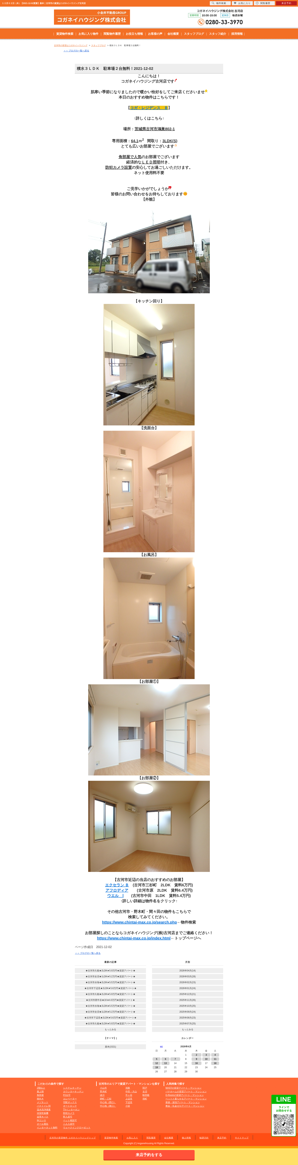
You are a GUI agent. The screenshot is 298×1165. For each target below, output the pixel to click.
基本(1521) (110, 1046)
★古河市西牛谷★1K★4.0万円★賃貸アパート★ (110, 1000)
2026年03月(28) (187, 976)
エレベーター (70, 1098)
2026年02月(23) (187, 982)
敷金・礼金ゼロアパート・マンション (185, 1106)
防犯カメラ (68, 1113)
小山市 (103, 1088)
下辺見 (128, 1102)
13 (165, 1063)
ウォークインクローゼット (76, 1127)
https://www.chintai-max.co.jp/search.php (139, 922)
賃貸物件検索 (64, 33)
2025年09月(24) (187, 1011)
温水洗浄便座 (44, 1109)
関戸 (145, 1088)
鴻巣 (127, 1088)
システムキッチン (72, 1088)
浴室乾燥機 (42, 1113)
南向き (40, 1098)
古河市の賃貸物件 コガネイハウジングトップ (72, 1138)
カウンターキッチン (73, 1091)
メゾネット (42, 1102)
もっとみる (110, 1029)
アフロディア (116, 890)
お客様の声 (155, 33)
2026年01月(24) (187, 988)
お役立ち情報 (134, 33)
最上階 (40, 1091)
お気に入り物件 (88, 33)
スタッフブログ (194, 33)
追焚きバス (42, 1116)
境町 (145, 1098)
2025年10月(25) (187, 1006)
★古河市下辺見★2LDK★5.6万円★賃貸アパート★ (110, 988)
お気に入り (132, 1138)
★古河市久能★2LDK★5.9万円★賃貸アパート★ (110, 970)
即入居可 (67, 1116)
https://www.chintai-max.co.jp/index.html (133, 938)
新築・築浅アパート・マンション (183, 1102)
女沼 (145, 1091)
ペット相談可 (70, 1120)
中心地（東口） (108, 1106)
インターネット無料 (47, 1127)
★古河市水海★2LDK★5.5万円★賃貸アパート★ (110, 982)
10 (206, 1059)
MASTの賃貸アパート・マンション (183, 1088)
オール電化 (42, 1124)
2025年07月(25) (187, 1023)
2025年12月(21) (187, 994)
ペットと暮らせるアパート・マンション (186, 1098)
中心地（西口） (108, 1102)
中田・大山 (131, 1091)
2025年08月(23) (187, 1017)
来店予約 (221, 1138)
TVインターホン (71, 1109)
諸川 (102, 1095)
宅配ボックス (70, 1102)
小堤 (127, 1106)
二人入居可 (68, 1124)
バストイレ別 (44, 1106)
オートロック (70, 1106)
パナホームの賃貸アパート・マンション (186, 1091)
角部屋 (40, 1095)
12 (156, 1063)
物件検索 (219, 3)
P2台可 (67, 1095)
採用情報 (237, 33)
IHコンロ (41, 1120)
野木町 (103, 1091)
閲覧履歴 (151, 1138)
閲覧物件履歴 (112, 33)
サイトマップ (242, 1138)
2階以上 (41, 1088)
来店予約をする (149, 1155)
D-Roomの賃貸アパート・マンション (185, 1095)
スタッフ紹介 (217, 33)
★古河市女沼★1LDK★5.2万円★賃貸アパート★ (110, 976)
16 (196, 1063)
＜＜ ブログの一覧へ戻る (76, 50)
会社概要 (173, 33)
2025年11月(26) (187, 1000)
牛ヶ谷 (128, 1095)
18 (215, 1063)
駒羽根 (146, 1095)
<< (161, 1046)
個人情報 (186, 1138)
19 (156, 1067)
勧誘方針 (204, 1138)
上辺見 (128, 1098)
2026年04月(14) (187, 970)
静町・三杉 (105, 1098)
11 (215, 1059)
